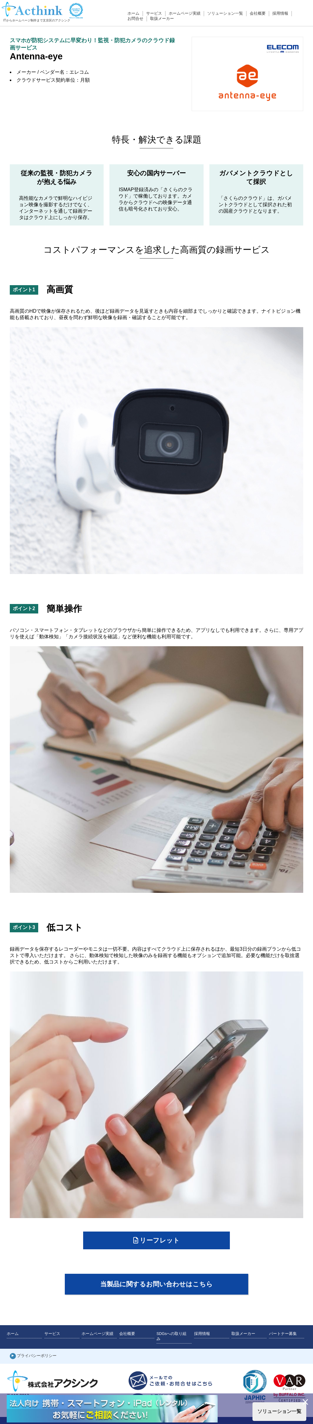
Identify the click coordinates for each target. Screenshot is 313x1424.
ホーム (133, 13)
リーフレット (156, 1240)
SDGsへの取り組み (171, 1336)
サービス (154, 13)
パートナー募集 (283, 1334)
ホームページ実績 (185, 13)
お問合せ (135, 19)
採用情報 (280, 13)
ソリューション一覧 (225, 13)
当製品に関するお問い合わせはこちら (156, 1284)
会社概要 (258, 13)
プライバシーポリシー (37, 1356)
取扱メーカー (162, 19)
